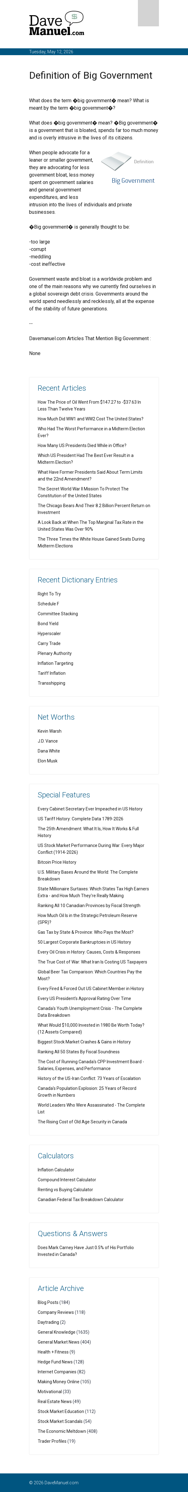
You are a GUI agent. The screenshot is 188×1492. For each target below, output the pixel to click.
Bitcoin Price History (57, 862)
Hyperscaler (49, 633)
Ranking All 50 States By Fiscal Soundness (79, 1051)
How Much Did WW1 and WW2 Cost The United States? (90, 418)
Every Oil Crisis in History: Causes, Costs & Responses (89, 952)
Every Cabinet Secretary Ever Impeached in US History (90, 808)
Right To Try (49, 593)
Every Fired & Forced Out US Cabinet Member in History (91, 988)
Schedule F (48, 603)
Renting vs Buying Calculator (65, 1189)
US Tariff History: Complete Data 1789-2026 (80, 818)
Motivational (50, 1391)
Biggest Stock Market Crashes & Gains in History (84, 1041)
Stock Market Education (61, 1411)
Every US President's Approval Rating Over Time (84, 998)
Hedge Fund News (55, 1361)
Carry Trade (49, 643)
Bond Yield (48, 623)
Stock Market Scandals (60, 1421)
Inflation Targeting (55, 663)
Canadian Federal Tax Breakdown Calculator (81, 1199)
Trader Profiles (52, 1441)
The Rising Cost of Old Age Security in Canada (82, 1121)
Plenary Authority (55, 653)
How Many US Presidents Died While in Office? (82, 445)
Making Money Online (58, 1381)
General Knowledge (56, 1332)
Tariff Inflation (52, 673)
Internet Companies (57, 1371)
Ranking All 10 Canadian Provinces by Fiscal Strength (89, 905)
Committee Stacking (58, 613)
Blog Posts (48, 1302)
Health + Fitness (53, 1351)
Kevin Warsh (50, 731)
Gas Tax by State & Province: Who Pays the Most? (86, 932)
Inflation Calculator (56, 1169)
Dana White (49, 750)
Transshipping (51, 683)
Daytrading (48, 1322)
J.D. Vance (48, 741)
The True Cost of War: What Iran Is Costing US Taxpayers (92, 961)
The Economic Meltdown (62, 1431)
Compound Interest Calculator (67, 1179)
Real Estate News (55, 1401)
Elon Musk (48, 760)
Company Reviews (56, 1312)
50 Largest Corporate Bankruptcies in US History (84, 942)
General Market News (58, 1342)
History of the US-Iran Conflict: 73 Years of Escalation (89, 1078)
